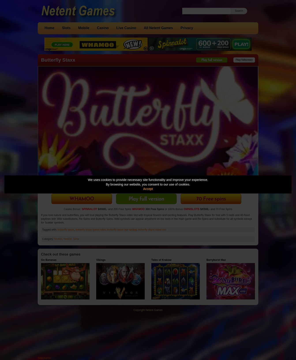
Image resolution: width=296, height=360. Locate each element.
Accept (148, 189)
